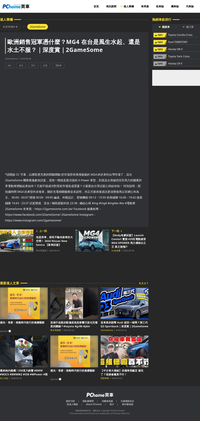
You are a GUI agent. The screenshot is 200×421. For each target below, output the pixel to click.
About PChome (94, 404)
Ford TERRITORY (177, 42)
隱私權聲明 (88, 401)
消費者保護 (107, 401)
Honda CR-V (175, 63)
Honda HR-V (175, 49)
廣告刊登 (70, 401)
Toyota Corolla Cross (180, 35)
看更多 (142, 283)
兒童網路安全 (127, 401)
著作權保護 (127, 404)
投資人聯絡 (72, 404)
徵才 (112, 404)
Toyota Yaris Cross (179, 56)
